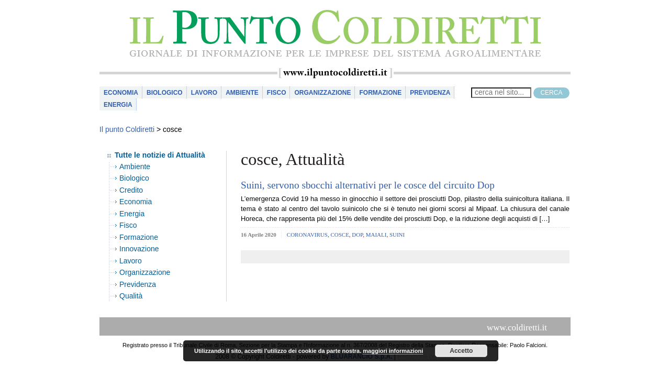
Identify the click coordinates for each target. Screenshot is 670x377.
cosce (339, 234)
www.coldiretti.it (517, 327)
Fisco (276, 92)
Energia (118, 104)
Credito (131, 190)
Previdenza (430, 92)
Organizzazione (322, 92)
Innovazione (139, 249)
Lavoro (204, 92)
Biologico (165, 92)
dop (357, 234)
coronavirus (307, 234)
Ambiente (242, 92)
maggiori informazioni (393, 351)
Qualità (130, 296)
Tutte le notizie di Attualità (160, 155)
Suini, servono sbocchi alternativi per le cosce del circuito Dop (368, 185)
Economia (121, 92)
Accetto (461, 350)
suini (397, 234)
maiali (376, 234)
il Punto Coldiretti (335, 34)
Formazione (380, 92)
